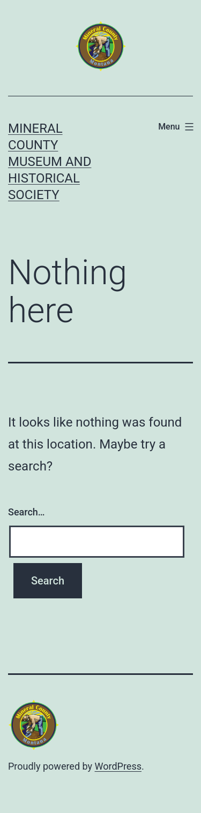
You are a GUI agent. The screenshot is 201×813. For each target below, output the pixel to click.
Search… (26, 512)
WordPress (118, 766)
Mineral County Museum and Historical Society (49, 162)
